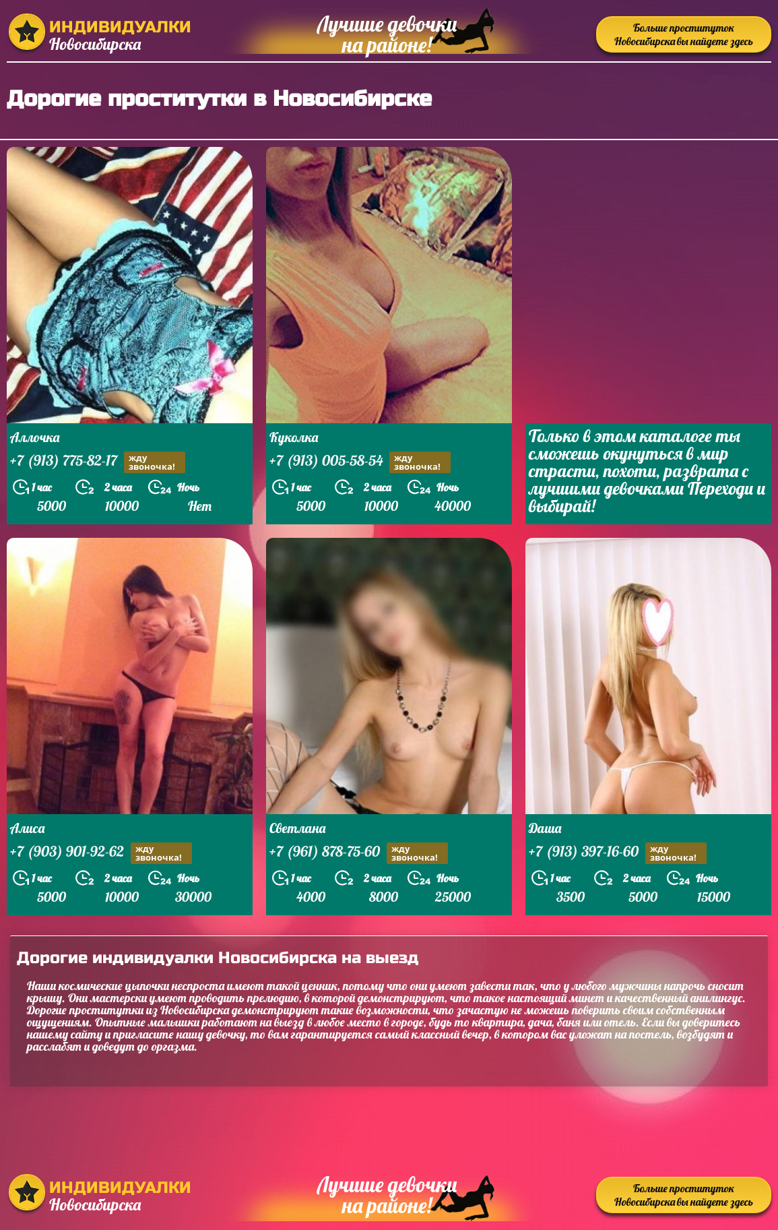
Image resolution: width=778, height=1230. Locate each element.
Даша (545, 828)
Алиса (27, 828)
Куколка (293, 437)
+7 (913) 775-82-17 (97, 462)
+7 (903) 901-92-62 (101, 853)
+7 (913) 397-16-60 (618, 853)
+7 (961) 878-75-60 (358, 853)
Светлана (297, 828)
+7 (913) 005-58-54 (360, 462)
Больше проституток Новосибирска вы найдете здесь (683, 34)
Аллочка (34, 437)
